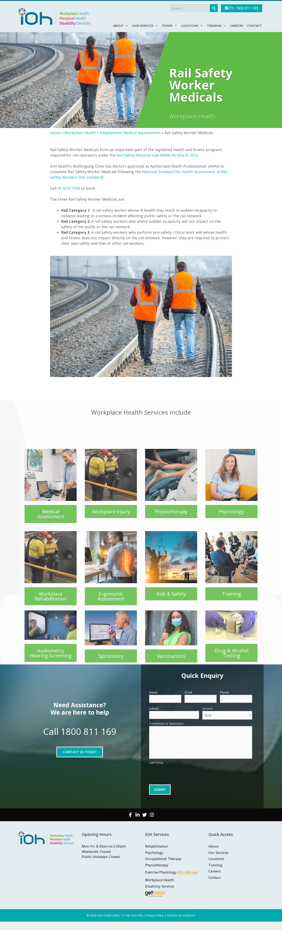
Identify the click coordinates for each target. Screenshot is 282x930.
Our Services (146, 25)
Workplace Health (80, 132)
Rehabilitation (156, 846)
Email (190, 692)
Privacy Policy (155, 915)
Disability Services (159, 886)
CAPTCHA (156, 763)
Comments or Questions (168, 723)
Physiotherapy (156, 865)
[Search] (214, 8)
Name (155, 692)
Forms (170, 25)
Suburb (155, 708)
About (121, 25)
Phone (226, 692)
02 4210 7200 (68, 188)
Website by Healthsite (181, 915)
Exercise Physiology (171, 872)
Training (217, 25)
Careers (236, 25)
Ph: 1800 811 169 (241, 8)
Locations (193, 25)
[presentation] (180, 773)
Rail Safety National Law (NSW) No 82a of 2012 (157, 155)
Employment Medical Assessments (130, 132)
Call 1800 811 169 (79, 731)
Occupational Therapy (163, 858)
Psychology (154, 852)
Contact (254, 25)
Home (55, 132)
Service (209, 708)
